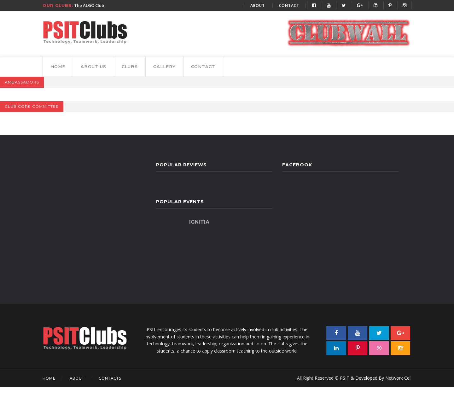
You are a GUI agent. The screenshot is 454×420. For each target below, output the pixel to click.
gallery (164, 66)
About (257, 5)
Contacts (110, 378)
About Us (93, 66)
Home (57, 66)
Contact (289, 5)
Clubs (130, 66)
